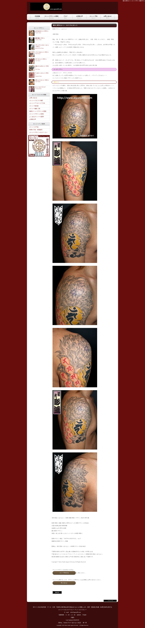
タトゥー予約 (93, 17)
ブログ (65, 17)
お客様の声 (79, 17)
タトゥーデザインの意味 (36, 114)
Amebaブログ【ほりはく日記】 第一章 (75, 622)
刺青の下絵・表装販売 (35, 129)
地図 (72, 617)
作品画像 (37, 17)
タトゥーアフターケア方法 (37, 103)
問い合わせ (64, 583)
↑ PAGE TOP (110, 600)
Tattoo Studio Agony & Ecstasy (71, 625)
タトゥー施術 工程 (34, 108)
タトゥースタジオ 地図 (36, 100)
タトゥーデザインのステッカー (38, 132)
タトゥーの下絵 (33, 127)
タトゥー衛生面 (33, 106)
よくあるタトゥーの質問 (36, 116)
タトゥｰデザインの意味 (51, 17)
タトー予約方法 (64, 573)
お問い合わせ (108, 17)
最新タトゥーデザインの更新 (37, 111)
